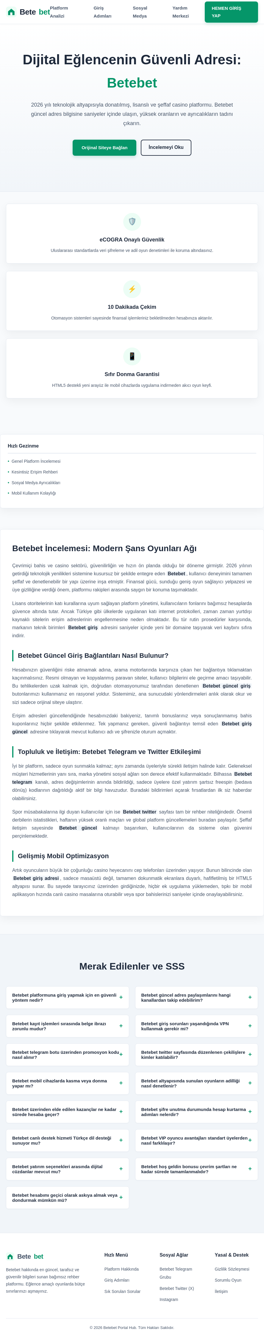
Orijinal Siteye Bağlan (104, 147)
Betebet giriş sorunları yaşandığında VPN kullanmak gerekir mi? (196, 1026)
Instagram (169, 1299)
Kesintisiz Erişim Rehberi (35, 472)
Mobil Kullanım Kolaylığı (34, 493)
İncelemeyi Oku (166, 147)
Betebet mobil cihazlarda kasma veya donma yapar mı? (67, 1083)
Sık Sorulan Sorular (122, 1291)
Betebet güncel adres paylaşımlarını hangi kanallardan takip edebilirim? (196, 997)
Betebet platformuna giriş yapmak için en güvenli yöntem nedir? (67, 997)
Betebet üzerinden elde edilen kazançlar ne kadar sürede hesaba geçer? (67, 1112)
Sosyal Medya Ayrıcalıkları (36, 482)
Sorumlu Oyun (228, 1280)
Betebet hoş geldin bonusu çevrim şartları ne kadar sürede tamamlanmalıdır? (196, 1169)
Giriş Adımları (116, 1280)
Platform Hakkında (121, 1269)
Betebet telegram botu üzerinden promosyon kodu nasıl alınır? (67, 1055)
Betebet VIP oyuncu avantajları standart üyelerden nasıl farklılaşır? (196, 1140)
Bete (28, 11)
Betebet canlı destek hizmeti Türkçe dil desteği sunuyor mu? (67, 1140)
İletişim (221, 1291)
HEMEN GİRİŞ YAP (226, 12)
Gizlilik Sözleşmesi (232, 1269)
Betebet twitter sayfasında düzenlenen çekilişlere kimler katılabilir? (196, 1055)
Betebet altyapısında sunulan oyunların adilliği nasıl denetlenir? (196, 1083)
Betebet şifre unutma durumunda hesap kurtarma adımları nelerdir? (196, 1112)
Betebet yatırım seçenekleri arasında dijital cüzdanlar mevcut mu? (67, 1169)
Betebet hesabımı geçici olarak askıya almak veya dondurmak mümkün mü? (67, 1198)
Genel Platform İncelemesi (36, 461)
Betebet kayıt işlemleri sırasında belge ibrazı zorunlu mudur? (67, 1026)
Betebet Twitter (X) (177, 1288)
